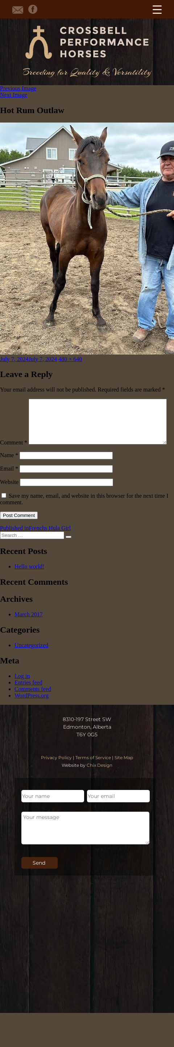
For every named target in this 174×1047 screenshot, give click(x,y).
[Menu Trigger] (157, 9)
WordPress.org (31, 711)
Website (9, 497)
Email (9, 484)
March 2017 (28, 629)
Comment (13, 402)
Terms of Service (93, 772)
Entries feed (28, 698)
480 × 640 (70, 359)
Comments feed (32, 704)
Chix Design (99, 780)
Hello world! (29, 582)
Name (9, 470)
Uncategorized (31, 660)
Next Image (13, 95)
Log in (22, 691)
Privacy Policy (56, 772)
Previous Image (18, 88)
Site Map (124, 772)
